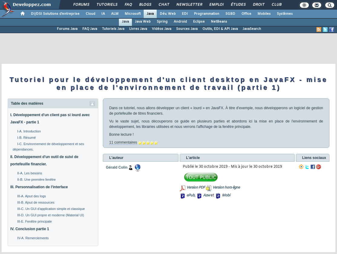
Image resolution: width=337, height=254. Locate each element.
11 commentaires (123, 142)
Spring (162, 22)
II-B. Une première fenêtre (36, 179)
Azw (206, 195)
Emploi (216, 4)
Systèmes (285, 14)
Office (246, 14)
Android (180, 22)
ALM (115, 14)
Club (276, 4)
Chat (163, 4)
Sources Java (187, 29)
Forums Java (67, 29)
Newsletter (188, 4)
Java (150, 14)
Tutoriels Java (113, 29)
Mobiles (264, 14)
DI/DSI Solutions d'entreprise (55, 14)
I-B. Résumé (26, 137)
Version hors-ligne (226, 187)
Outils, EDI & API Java (220, 29)
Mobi (226, 195)
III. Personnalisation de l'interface (39, 187)
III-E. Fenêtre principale (34, 221)
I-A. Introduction (29, 131)
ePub (190, 195)
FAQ (128, 4)
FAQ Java (89, 29)
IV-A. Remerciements (33, 238)
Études (238, 4)
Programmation (206, 14)
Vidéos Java (161, 29)
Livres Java (138, 29)
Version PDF (195, 187)
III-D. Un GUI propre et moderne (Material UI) (50, 215)
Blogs (145, 4)
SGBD (230, 14)
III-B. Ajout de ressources (35, 202)
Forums (81, 4)
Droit (258, 4)
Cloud (90, 14)
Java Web (143, 22)
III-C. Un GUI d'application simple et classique (51, 209)
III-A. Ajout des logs (31, 196)
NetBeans (219, 22)
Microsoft (133, 14)
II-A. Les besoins (29, 173)
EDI (185, 14)
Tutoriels (107, 4)
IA (103, 14)
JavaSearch (252, 29)
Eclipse (199, 22)
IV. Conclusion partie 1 (29, 229)
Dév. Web (168, 14)
